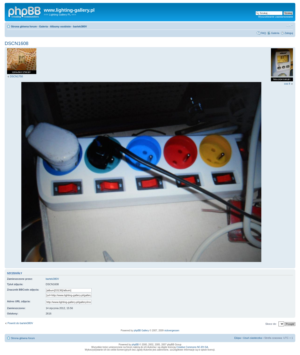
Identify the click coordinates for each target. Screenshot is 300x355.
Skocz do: (271, 323)
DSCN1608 (16, 43)
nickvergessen (171, 330)
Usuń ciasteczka (252, 337)
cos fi (287, 83)
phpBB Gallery (141, 330)
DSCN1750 (16, 76)
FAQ (263, 33)
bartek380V (80, 26)
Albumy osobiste (60, 26)
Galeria (43, 26)
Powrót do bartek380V (20, 323)
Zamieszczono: (16, 308)
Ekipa (237, 337)
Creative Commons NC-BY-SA (192, 347)
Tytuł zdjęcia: (15, 284)
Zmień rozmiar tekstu (289, 25)
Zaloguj (289, 33)
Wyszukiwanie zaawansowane (275, 16)
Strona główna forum (24, 26)
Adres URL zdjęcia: (18, 301)
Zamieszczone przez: (20, 278)
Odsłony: (12, 313)
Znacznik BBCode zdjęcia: (23, 289)
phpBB (135, 344)
